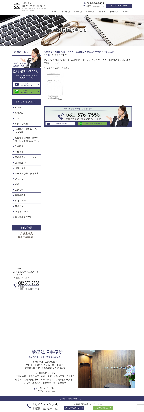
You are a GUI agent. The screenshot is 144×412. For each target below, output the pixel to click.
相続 (17, 184)
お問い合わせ (21, 124)
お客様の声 (114, 12)
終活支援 (19, 190)
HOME (54, 12)
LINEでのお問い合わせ (103, 408)
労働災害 (19, 152)
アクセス (126, 12)
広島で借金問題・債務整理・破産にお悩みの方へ (27, 139)
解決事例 (102, 12)
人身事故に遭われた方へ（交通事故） (27, 131)
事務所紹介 (66, 12)
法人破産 (19, 179)
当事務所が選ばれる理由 (27, 173)
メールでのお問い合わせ (74, 408)
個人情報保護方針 (23, 217)
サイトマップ (21, 211)
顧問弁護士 (20, 195)
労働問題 (19, 146)
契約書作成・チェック (25, 157)
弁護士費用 (90, 12)
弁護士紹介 (78, 12)
